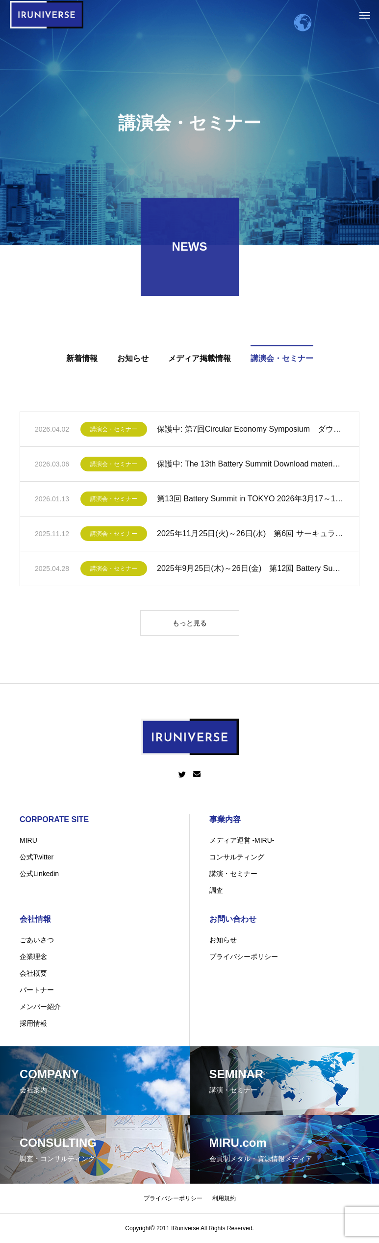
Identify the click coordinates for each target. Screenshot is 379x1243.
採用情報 (33, 1023)
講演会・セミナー (113, 431)
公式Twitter (36, 857)
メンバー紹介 (40, 1006)
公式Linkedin (39, 874)
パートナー (37, 990)
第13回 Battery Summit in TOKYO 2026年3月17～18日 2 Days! (250, 500)
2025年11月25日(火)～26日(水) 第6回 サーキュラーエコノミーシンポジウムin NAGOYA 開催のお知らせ (250, 535)
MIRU (28, 840)
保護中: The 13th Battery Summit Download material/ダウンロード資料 (250, 466)
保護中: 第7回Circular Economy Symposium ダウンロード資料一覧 (250, 431)
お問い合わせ (232, 919)
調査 (216, 890)
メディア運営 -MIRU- (242, 840)
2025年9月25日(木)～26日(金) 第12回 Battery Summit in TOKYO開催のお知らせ (250, 570)
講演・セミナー (233, 874)
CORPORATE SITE (54, 819)
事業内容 (225, 819)
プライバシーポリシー (243, 956)
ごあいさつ (37, 940)
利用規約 (224, 1198)
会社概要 (33, 973)
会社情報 (35, 919)
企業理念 (33, 956)
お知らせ (223, 940)
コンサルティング (236, 857)
